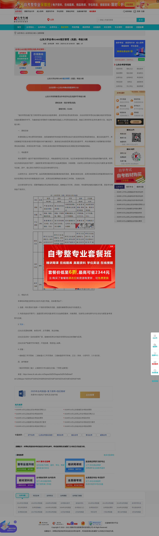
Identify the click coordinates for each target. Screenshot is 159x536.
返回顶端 (155, 381)
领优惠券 (155, 364)
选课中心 (155, 355)
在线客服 (155, 372)
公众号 (155, 338)
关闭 (111, 246)
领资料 (155, 347)
